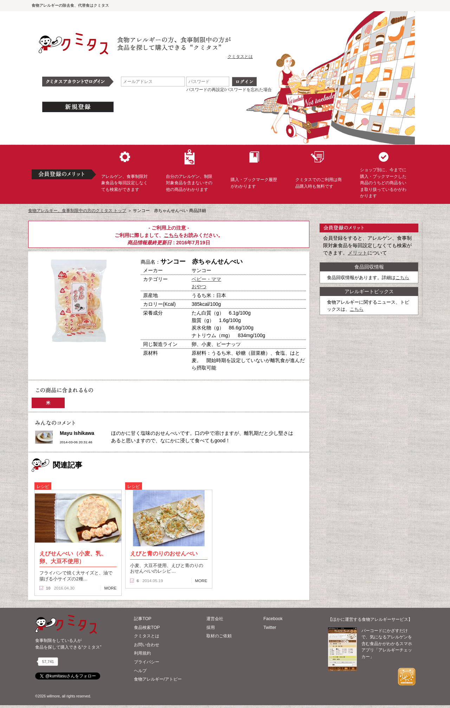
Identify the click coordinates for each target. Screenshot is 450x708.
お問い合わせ (146, 644)
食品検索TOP (147, 627)
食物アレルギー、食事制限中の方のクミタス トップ (77, 210)
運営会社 (214, 618)
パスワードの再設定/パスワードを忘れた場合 (229, 89)
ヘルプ (140, 670)
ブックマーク (103, 358)
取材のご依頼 (219, 635)
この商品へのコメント (55, 370)
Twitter (269, 627)
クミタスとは (240, 56)
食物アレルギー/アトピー (157, 679)
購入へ (54, 358)
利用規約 (142, 653)
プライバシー (146, 661)
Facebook (272, 618)
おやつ (199, 286)
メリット (357, 253)
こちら (171, 235)
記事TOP (142, 618)
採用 (210, 627)
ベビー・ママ (206, 279)
